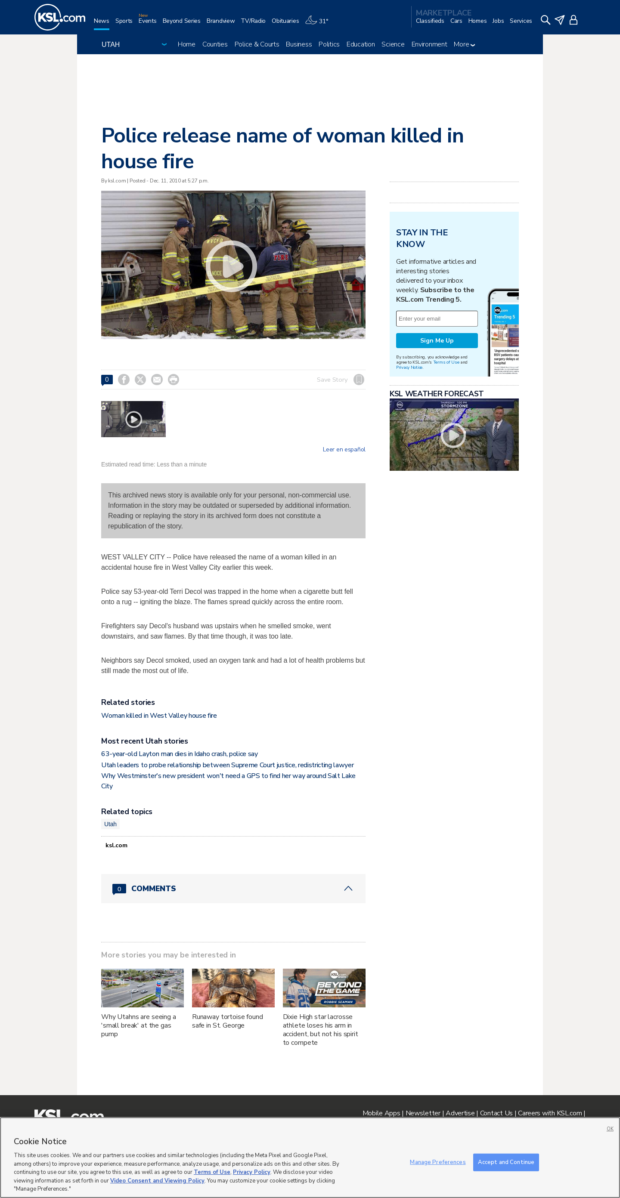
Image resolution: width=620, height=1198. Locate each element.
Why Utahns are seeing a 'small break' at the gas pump (138, 1025)
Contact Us (496, 1113)
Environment (429, 44)
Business (299, 44)
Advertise (460, 1113)
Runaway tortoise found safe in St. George (227, 1021)
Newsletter (423, 1113)
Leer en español (344, 450)
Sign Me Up (437, 341)
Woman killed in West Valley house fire (159, 715)
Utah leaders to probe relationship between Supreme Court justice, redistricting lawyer (227, 765)
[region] (310, 1157)
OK (610, 1129)
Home (186, 44)
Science (392, 44)
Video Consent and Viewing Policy (157, 1181)
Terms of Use (446, 362)
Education (361, 44)
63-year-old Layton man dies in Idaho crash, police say (179, 754)
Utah (110, 824)
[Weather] (319, 24)
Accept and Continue (506, 1162)
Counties (215, 44)
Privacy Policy (251, 1172)
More (464, 44)
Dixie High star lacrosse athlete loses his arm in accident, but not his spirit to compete (320, 1029)
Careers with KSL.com (550, 1113)
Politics (329, 44)
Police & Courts (257, 44)
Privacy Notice (409, 367)
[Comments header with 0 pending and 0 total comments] (233, 888)
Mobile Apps (381, 1113)
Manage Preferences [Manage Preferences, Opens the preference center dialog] (437, 1162)
